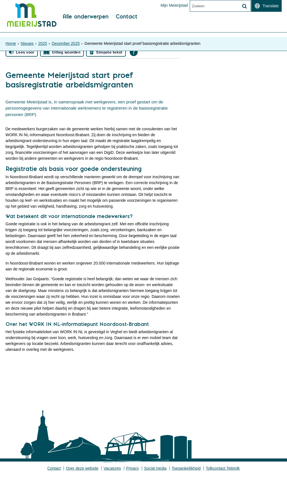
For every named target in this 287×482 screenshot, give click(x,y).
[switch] (266, 6)
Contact (128, 28)
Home (11, 41)
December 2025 (66, 41)
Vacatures (112, 475)
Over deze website (82, 475)
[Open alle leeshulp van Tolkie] (134, 55)
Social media (155, 475)
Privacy (132, 475)
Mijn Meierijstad (174, 5)
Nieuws (27, 41)
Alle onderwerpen (86, 28)
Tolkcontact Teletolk (223, 475)
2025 (42, 41)
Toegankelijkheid (186, 475)
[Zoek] (244, 6)
